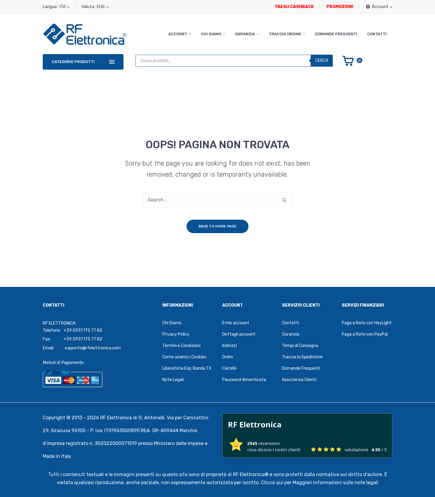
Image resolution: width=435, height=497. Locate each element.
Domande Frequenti (336, 34)
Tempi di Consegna (300, 345)
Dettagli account (238, 334)
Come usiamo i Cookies (184, 357)
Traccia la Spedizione (302, 357)
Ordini (227, 357)
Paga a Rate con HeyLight (367, 322)
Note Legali (173, 379)
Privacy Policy (176, 334)
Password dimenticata (244, 379)
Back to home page (217, 226)
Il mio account (235, 322)
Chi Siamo (211, 34)
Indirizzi (229, 345)
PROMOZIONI (339, 6)
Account (177, 34)
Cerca (321, 60)
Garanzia (245, 34)
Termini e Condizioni (181, 345)
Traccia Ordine (285, 34)
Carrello (229, 368)
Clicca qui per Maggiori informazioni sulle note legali (319, 482)
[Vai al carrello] (352, 60)
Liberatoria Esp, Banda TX (186, 368)
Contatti (377, 34)
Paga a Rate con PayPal (365, 334)
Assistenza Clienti (299, 379)
